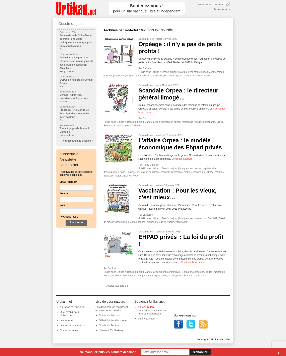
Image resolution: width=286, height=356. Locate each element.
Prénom (64, 193)
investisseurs (197, 272)
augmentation (216, 72)
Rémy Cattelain (151, 164)
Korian (208, 272)
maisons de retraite (122, 275)
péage (158, 75)
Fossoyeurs (133, 172)
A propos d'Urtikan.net (72, 306)
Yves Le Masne (133, 125)
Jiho (145, 118)
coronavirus (200, 218)
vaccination (181, 222)
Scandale (198, 75)
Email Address (68, 182)
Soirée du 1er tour (109, 325)
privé (164, 275)
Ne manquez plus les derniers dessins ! (108, 352)
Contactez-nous (69, 330)
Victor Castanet (123, 175)
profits (171, 275)
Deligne (147, 68)
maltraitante (209, 122)
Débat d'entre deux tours (113, 320)
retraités (187, 75)
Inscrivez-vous (146, 318)
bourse (197, 168)
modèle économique (195, 172)
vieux (207, 75)
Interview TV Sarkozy (111, 330)
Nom (62, 205)
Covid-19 (212, 218)
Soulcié (112, 268)
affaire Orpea (201, 72)
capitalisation (209, 168)
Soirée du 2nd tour (109, 315)
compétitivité (174, 272)
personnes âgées (172, 75)
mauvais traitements (172, 172)
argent (162, 272)
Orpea (150, 75)
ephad (121, 75)
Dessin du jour (146, 39)
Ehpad (121, 172)
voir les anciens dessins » (78, 140)
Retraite (107, 125)
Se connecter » (221, 9)
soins (196, 275)
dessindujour (110, 75)
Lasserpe (148, 214)
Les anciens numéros (72, 325)
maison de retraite (136, 75)
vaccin (170, 222)
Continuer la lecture (183, 158)
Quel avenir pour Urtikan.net (69, 313)
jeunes (141, 222)
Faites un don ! (146, 306)
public (179, 275)
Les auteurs (66, 320)
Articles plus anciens (115, 285)
